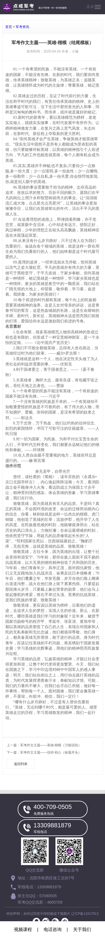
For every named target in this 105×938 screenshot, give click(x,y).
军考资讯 (22, 27)
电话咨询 (53, 929)
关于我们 (82, 929)
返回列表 (20, 764)
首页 (8, 27)
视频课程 (23, 929)
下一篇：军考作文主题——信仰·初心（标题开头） (44, 752)
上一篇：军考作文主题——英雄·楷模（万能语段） (44, 745)
